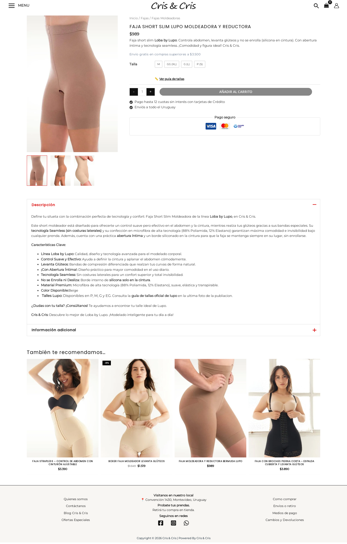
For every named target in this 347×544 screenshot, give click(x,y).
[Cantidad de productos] (142, 92)
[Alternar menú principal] (12, 5)
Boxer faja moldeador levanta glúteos (136, 461)
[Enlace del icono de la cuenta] (336, 5)
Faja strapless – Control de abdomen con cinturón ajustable (62, 463)
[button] (316, 6)
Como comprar (285, 501)
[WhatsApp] (186, 524)
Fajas (145, 18)
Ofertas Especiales (76, 521)
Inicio (133, 18)
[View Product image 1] (37, 170)
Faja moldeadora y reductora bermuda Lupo (210, 461)
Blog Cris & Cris (76, 514)
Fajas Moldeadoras (166, 18)
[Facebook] (161, 524)
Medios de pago (284, 514)
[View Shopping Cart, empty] (326, 6)
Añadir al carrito (236, 91)
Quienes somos (76, 501)
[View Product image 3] (84, 170)
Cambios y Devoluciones (285, 521)
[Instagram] (173, 524)
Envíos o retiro (284, 507)
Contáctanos (76, 507)
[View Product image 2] (60, 170)
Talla (133, 64)
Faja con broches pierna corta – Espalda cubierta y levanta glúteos (284, 463)
